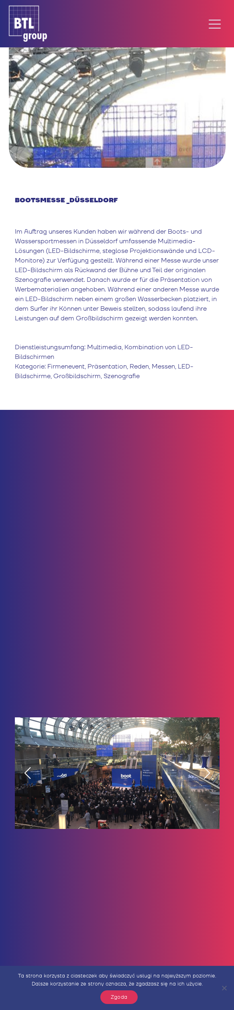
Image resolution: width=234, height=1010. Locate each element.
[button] (27, 773)
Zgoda (119, 997)
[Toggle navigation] (215, 23)
